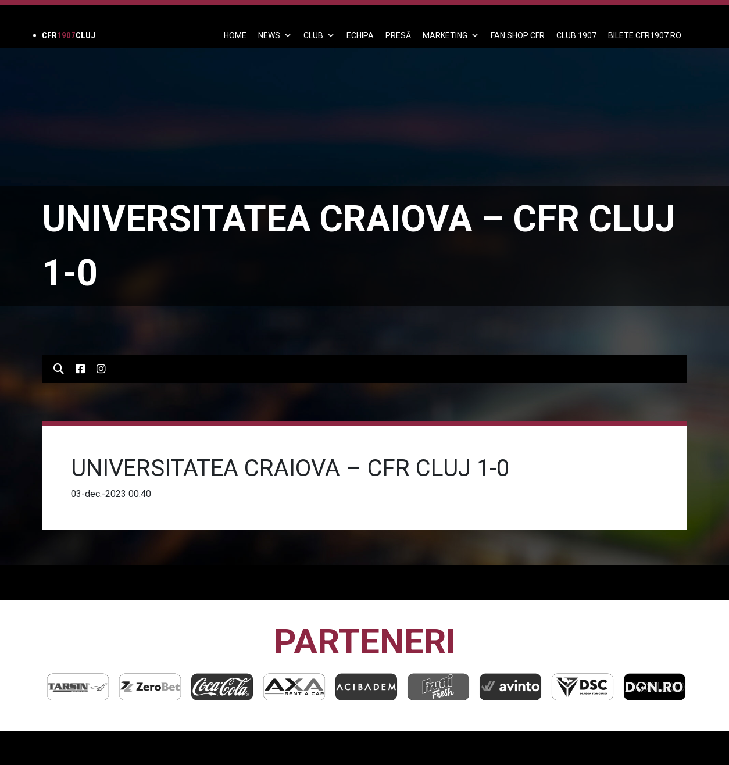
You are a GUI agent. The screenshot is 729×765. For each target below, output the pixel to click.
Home (235, 35)
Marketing (451, 35)
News (275, 35)
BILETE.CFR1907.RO (644, 35)
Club (319, 35)
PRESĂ (398, 35)
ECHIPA (360, 35)
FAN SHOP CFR (518, 35)
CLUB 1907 (576, 35)
